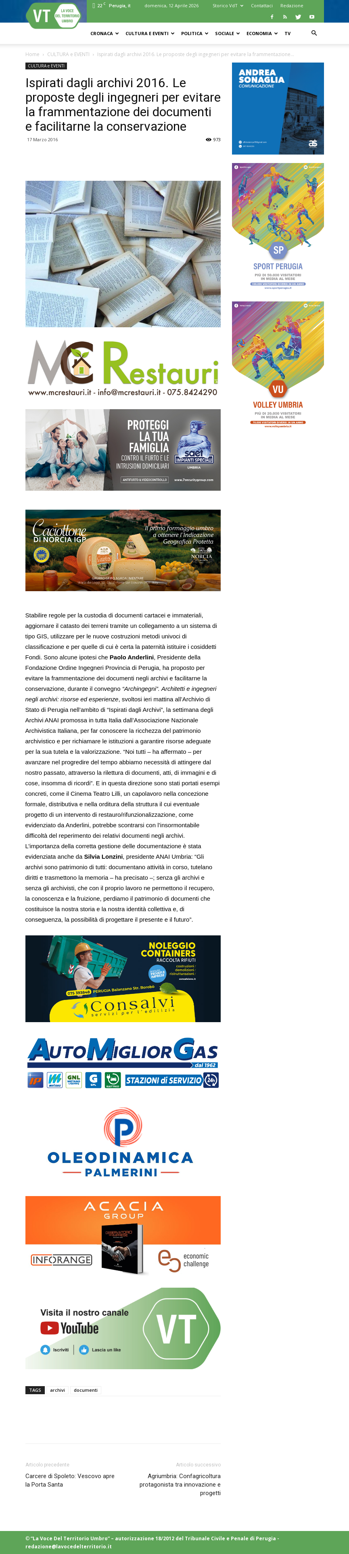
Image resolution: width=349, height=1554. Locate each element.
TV (287, 33)
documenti (86, 1390)
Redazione (291, 5)
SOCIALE (227, 33)
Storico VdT (228, 5)
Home (32, 54)
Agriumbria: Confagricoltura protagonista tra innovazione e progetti (180, 1484)
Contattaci (262, 5)
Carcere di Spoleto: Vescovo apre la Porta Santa (70, 1480)
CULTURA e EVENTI (150, 33)
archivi (57, 1390)
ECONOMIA (262, 33)
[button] (314, 33)
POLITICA (195, 33)
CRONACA (104, 33)
